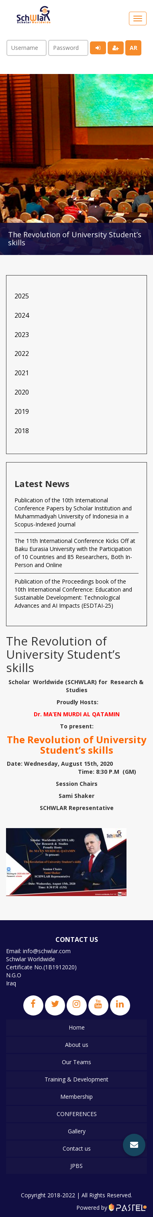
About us (76, 1044)
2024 (21, 315)
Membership (76, 1096)
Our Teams (76, 1062)
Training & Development (76, 1079)
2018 (21, 430)
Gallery (77, 1131)
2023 (21, 334)
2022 (21, 353)
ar (133, 47)
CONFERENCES (77, 1114)
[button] (134, 1145)
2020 (21, 392)
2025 (21, 296)
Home (77, 1027)
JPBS (76, 1166)
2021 (21, 372)
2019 (21, 411)
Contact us (77, 1148)
